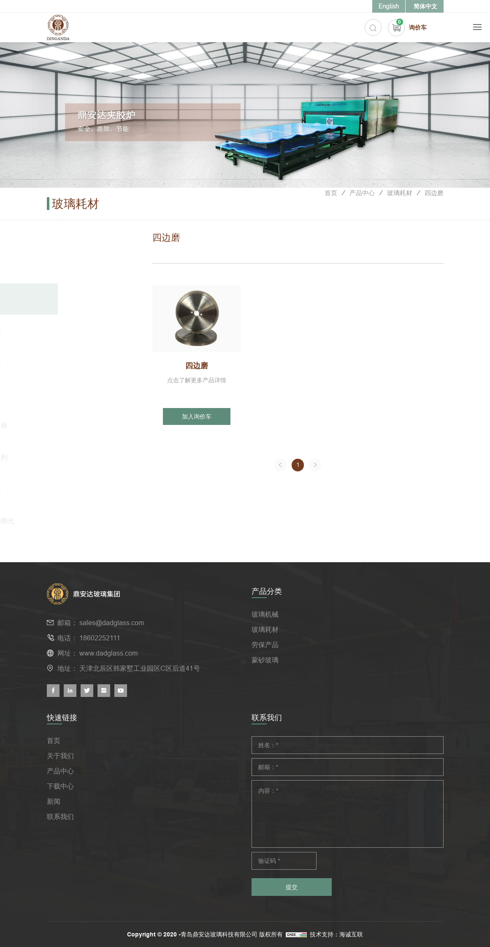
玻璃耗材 (397, 204)
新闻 (53, 801)
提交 (292, 887)
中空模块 (75, 426)
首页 (324, 204)
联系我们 (60, 816)
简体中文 (425, 6)
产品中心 (357, 204)
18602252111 (99, 637)
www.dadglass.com (108, 653)
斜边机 (72, 331)
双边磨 (72, 267)
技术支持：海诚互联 (343, 934)
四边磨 (433, 204)
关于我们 (60, 755)
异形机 (72, 362)
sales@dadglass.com (111, 622)
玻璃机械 (265, 614)
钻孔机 (72, 489)
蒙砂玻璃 (265, 659)
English (389, 6)
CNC (69, 394)
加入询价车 (196, 416)
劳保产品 (265, 644)
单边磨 (72, 235)
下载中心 (60, 786)
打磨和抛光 (79, 521)
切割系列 (75, 457)
